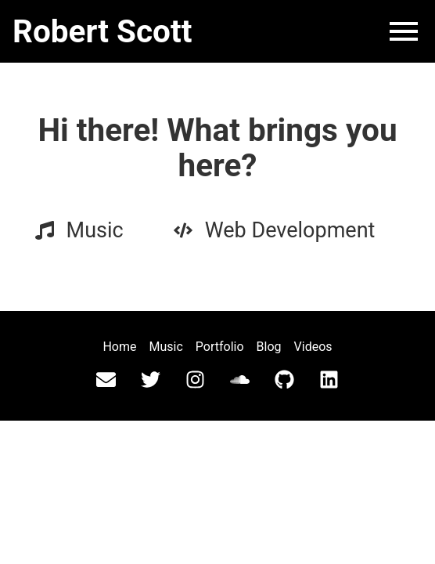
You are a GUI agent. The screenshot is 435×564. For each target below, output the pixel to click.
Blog (269, 346)
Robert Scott (102, 31)
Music (166, 346)
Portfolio (220, 346)
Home (119, 346)
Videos (313, 346)
